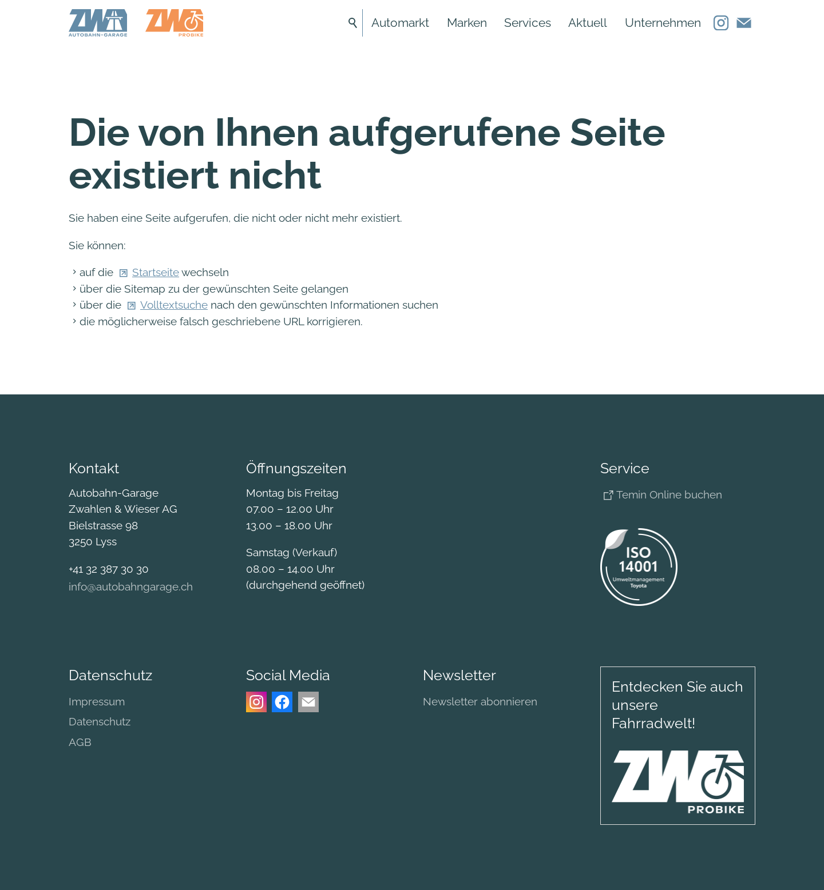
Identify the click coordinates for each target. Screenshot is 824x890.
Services (527, 22)
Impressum (97, 701)
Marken (467, 22)
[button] (721, 22)
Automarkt (400, 22)
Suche (353, 23)
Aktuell (587, 22)
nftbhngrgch (131, 586)
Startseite (155, 272)
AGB (80, 742)
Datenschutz (99, 721)
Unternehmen (663, 22)
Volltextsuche (174, 304)
